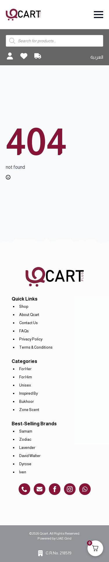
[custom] (24, 489)
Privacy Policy (30, 339)
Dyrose (25, 464)
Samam (25, 431)
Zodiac (25, 439)
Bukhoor (26, 401)
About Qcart (29, 314)
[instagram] (70, 489)
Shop (23, 306)
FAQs (24, 331)
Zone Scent (29, 410)
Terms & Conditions (36, 347)
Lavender (27, 447)
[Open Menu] (98, 14)
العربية (96, 57)
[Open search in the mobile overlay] (54, 41)
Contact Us (28, 323)
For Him (25, 377)
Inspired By (28, 393)
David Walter (29, 456)
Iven (22, 472)
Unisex (25, 385)
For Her (25, 369)
